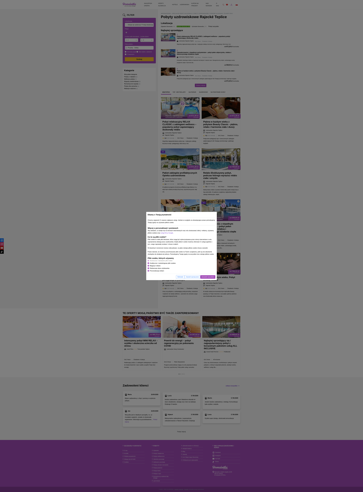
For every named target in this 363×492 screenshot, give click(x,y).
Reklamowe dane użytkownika (159, 268)
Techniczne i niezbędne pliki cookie (161, 260)
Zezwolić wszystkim (207, 277)
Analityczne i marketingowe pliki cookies (163, 263)
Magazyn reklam (155, 266)
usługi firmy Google (167, 233)
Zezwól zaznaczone (192, 277)
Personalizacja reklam (157, 271)
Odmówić (180, 277)
